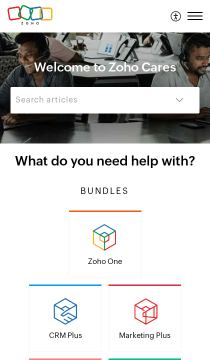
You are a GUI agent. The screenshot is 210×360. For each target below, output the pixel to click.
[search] (85, 100)
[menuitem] (176, 16)
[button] (176, 16)
